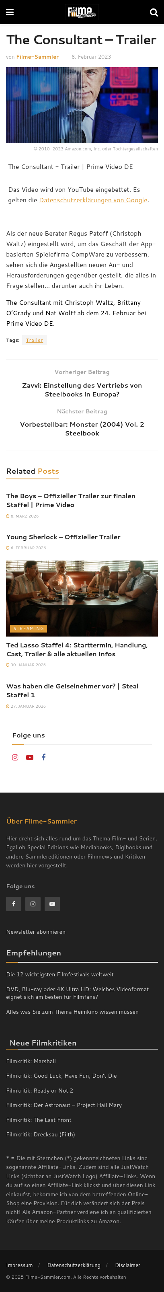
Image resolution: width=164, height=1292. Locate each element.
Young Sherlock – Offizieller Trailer (63, 536)
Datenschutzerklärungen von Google (93, 199)
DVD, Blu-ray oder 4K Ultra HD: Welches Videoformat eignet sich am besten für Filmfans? (77, 993)
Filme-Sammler (37, 56)
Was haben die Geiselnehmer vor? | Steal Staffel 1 (72, 690)
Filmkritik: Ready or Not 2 (39, 1091)
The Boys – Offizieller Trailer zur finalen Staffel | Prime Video (70, 500)
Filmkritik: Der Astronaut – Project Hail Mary (64, 1105)
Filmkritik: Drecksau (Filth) (40, 1134)
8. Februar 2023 (91, 56)
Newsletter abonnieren (36, 932)
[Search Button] (154, 12)
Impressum (19, 1265)
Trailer (34, 340)
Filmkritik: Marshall (31, 1061)
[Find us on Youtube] (29, 757)
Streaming (28, 628)
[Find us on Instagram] (15, 757)
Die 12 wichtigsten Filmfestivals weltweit (60, 974)
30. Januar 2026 (26, 665)
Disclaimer (127, 1265)
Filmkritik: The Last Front (39, 1120)
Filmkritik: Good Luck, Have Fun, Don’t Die (61, 1076)
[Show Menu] (10, 12)
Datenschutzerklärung (73, 1265)
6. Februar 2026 (26, 547)
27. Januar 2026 (26, 706)
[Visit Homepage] (82, 12)
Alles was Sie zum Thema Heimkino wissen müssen (72, 1012)
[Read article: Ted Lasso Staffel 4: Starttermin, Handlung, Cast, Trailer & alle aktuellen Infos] (82, 599)
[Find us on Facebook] (43, 757)
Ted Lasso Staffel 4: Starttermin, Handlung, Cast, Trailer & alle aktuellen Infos (77, 649)
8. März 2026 (22, 516)
